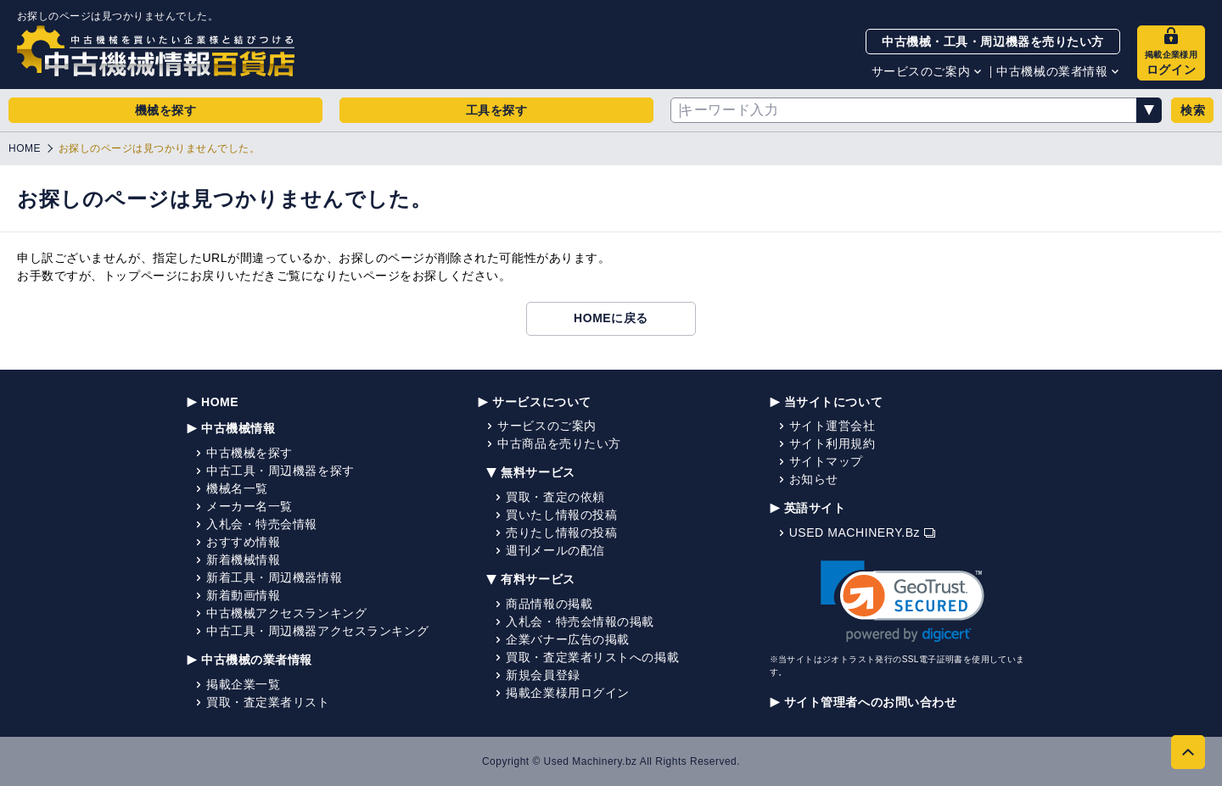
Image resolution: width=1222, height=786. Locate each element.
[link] (902, 601)
